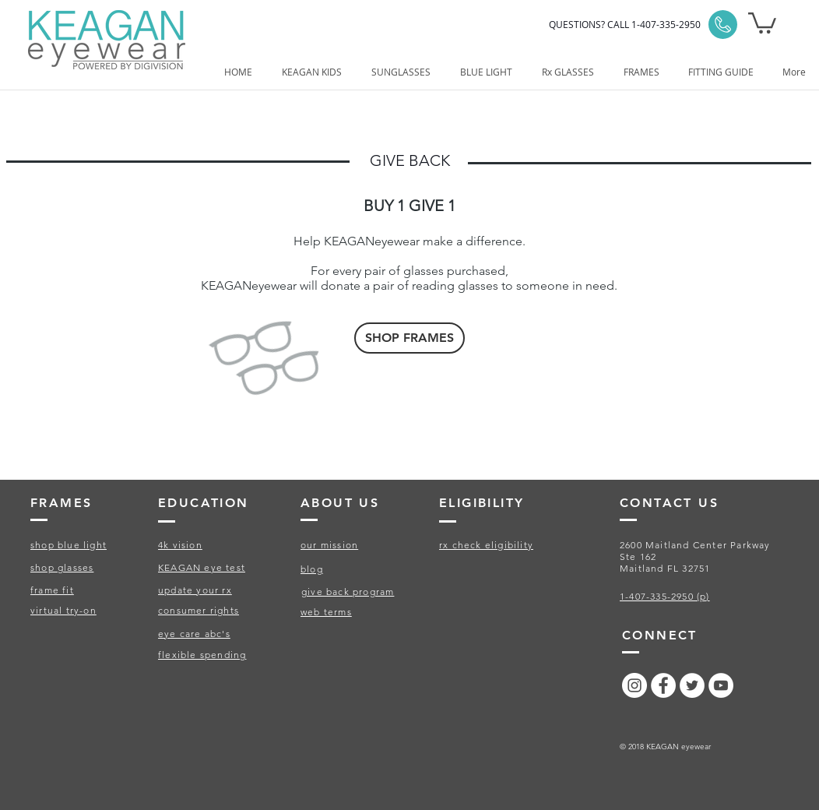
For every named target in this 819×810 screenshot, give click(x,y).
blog (312, 569)
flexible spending (202, 654)
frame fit (52, 590)
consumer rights (198, 610)
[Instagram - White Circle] (634, 685)
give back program (347, 591)
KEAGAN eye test (201, 567)
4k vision (180, 545)
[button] (762, 21)
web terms (326, 612)
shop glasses (61, 567)
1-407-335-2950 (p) (665, 596)
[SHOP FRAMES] (409, 338)
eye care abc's (194, 633)
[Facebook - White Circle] (663, 685)
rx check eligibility (486, 545)
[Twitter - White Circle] (692, 685)
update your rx (195, 590)
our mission (329, 545)
